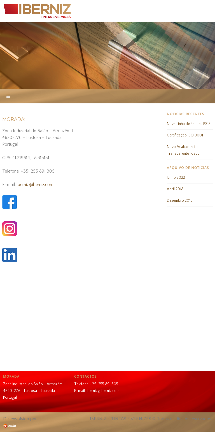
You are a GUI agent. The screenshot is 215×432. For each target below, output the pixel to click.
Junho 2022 (176, 177)
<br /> (107, 318)
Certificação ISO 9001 (185, 135)
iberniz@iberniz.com (35, 184)
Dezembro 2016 (180, 200)
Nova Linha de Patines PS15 (189, 124)
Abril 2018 (175, 189)
